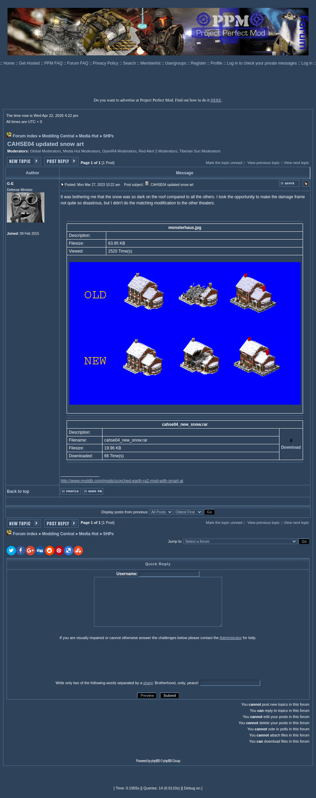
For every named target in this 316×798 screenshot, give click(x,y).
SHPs (108, 136)
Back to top (18, 491)
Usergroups (176, 63)
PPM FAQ (54, 63)
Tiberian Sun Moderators (200, 151)
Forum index (25, 136)
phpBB (155, 761)
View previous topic (263, 163)
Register (199, 63)
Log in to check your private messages (262, 63)
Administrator (231, 638)
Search (130, 63)
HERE (215, 100)
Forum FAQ (78, 63)
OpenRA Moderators (119, 151)
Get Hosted (30, 63)
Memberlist (151, 63)
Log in (307, 63)
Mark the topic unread (224, 163)
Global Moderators (45, 151)
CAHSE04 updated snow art (45, 144)
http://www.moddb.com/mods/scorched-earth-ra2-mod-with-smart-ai (121, 480)
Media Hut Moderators (81, 151)
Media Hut (88, 136)
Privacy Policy (106, 63)
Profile (217, 63)
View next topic (296, 163)
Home (9, 63)
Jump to (174, 541)
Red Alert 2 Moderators (158, 151)
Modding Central (58, 136)
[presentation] (59, 660)
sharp (148, 683)
